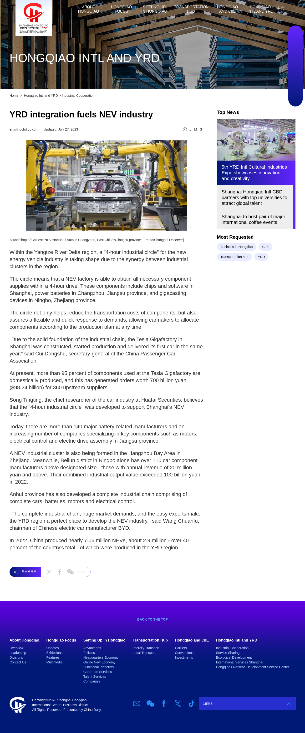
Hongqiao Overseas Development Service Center (252, 667)
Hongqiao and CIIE (227, 9)
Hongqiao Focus (121, 9)
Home (69, 9)
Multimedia (54, 662)
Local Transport (144, 653)
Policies (89, 653)
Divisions (16, 657)
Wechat (295, 52)
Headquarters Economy (100, 657)
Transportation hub (234, 257)
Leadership (18, 653)
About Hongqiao (88, 9)
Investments (184, 657)
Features (52, 657)
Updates (52, 648)
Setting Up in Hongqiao (154, 9)
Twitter (295, 80)
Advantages (92, 648)
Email (295, 37)
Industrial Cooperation (78, 95)
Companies (91, 681)
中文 (281, 8)
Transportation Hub (191, 9)
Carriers (181, 648)
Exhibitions (54, 653)
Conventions (184, 653)
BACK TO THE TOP (152, 619)
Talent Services (94, 676)
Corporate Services (97, 672)
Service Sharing (227, 653)
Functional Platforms (98, 667)
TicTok (295, 94)
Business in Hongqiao (236, 247)
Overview (16, 648)
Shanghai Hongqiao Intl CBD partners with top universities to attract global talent (254, 197)
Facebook (295, 66)
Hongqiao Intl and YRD (260, 9)
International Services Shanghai (239, 662)
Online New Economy (99, 662)
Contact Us (18, 662)
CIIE (265, 247)
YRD (261, 257)
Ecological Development (234, 657)
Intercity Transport (146, 648)
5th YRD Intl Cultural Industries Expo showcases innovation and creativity (254, 172)
